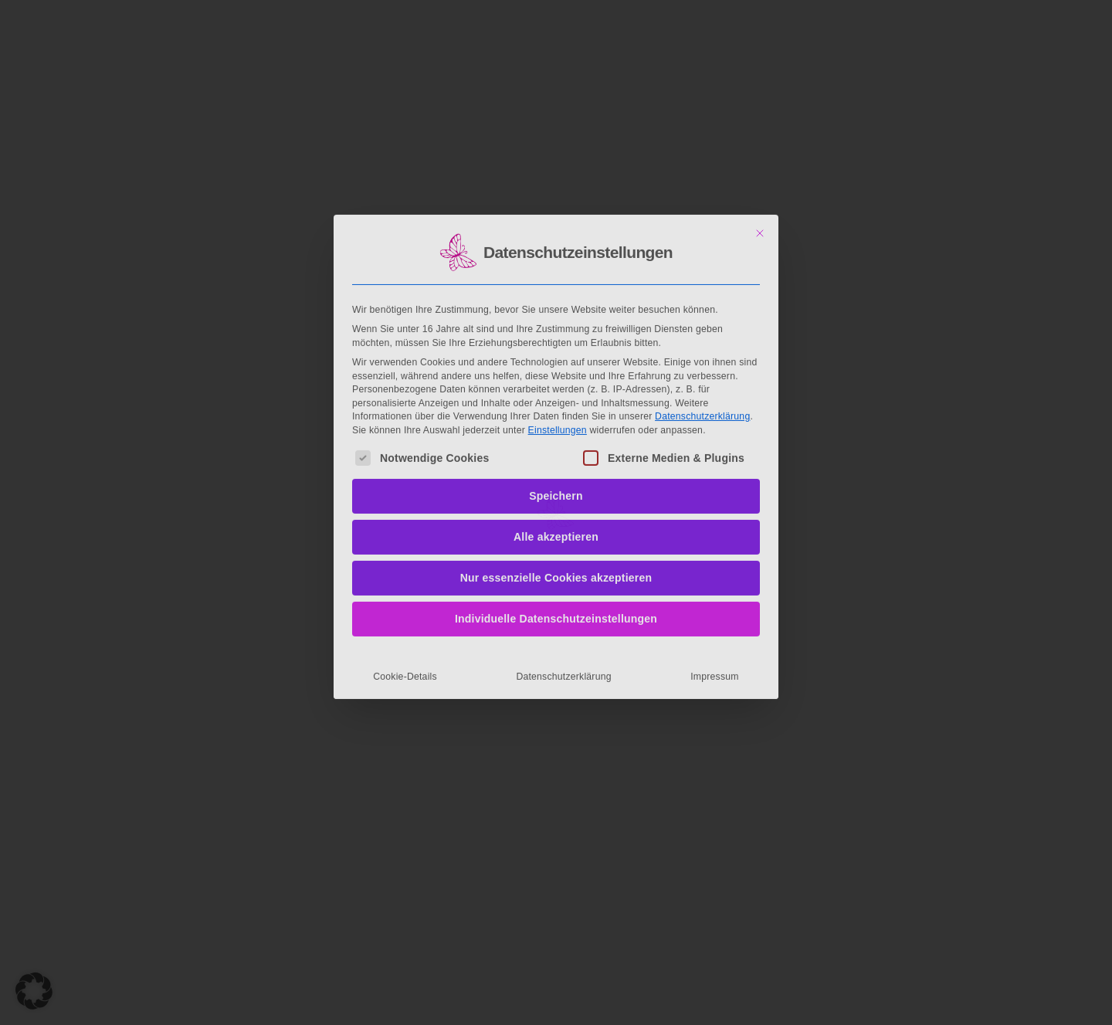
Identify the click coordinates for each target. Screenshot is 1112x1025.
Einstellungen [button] (557, 307)
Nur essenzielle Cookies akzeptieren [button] (556, 455)
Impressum (714, 553)
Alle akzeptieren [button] (556, 414)
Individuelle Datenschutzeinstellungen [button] (556, 496)
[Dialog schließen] (760, 110)
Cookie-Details (405, 553)
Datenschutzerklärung (702, 293)
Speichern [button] (556, 373)
